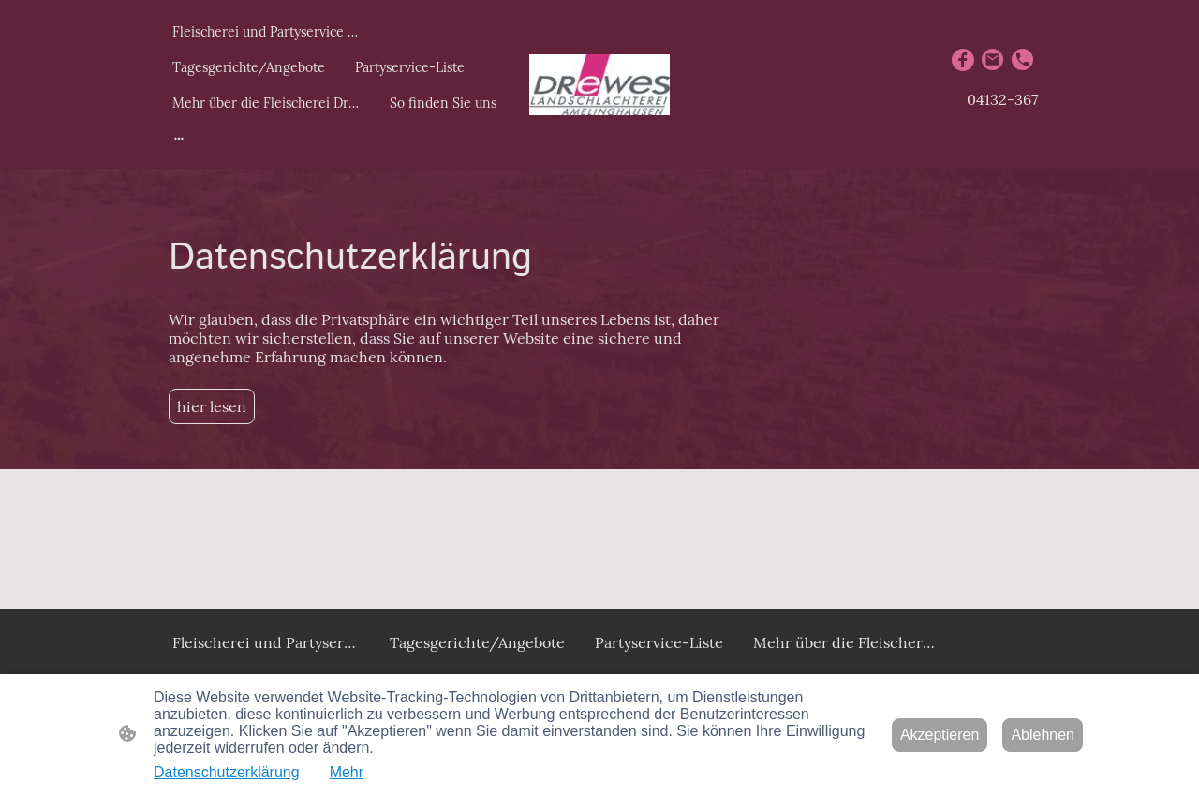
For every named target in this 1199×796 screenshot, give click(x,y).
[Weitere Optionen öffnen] (179, 138)
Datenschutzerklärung (227, 772)
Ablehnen (1042, 735)
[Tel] (1023, 60)
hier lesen (211, 406)
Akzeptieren (940, 735)
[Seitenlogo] (599, 84)
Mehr (346, 772)
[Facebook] (963, 60)
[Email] (993, 60)
